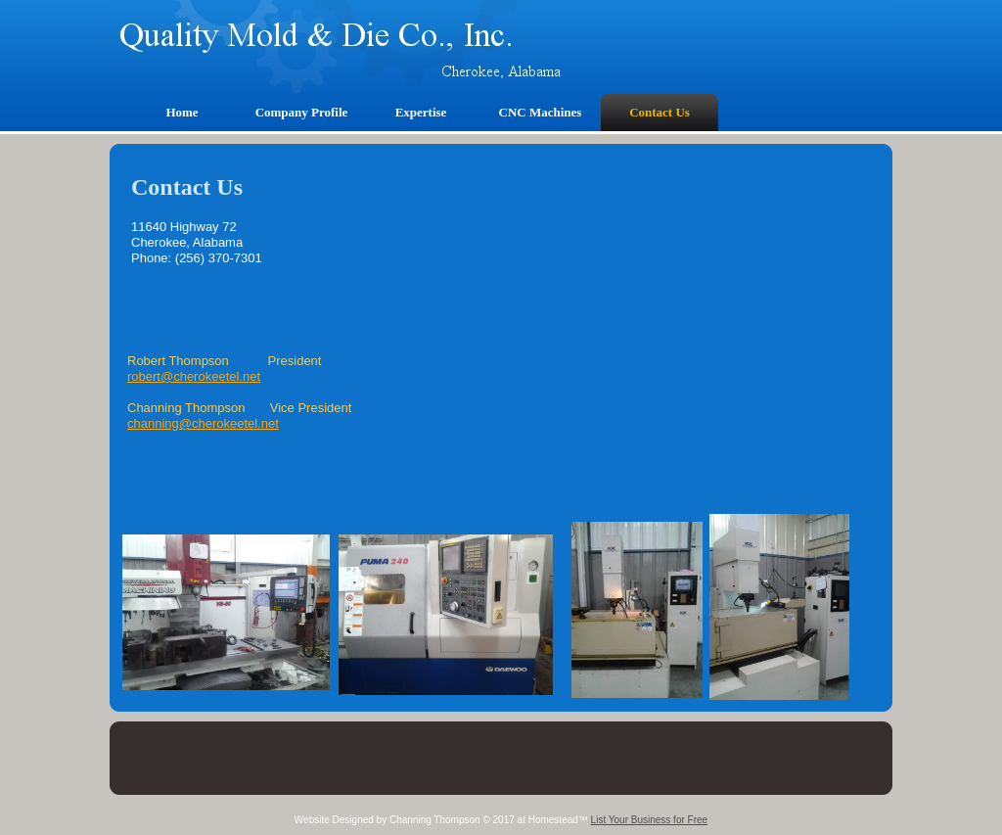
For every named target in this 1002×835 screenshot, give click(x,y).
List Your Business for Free (649, 819)
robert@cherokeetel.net (193, 376)
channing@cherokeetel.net (203, 423)
